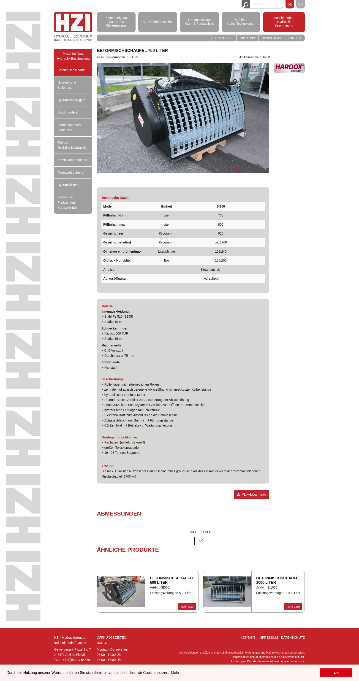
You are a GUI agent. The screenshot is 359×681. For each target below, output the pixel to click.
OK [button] (336, 673)
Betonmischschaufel (71, 70)
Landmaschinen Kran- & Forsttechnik (199, 21)
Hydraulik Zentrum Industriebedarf (73, 27)
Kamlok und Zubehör (72, 160)
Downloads (271, 38)
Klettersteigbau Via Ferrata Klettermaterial (116, 21)
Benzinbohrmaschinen (158, 21)
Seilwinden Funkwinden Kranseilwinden (68, 202)
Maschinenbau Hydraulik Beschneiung (284, 21)
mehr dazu (186, 606)
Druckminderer (68, 112)
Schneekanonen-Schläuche (69, 127)
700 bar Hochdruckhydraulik (71, 145)
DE (290, 4)
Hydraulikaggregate (71, 100)
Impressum (268, 637)
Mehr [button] (175, 673)
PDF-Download (251, 494)
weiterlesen (200, 533)
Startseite (224, 38)
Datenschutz (293, 637)
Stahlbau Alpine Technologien (241, 21)
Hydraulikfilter (67, 185)
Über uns (247, 38)
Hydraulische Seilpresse (66, 85)
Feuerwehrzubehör (70, 172)
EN (300, 4)
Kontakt (294, 38)
